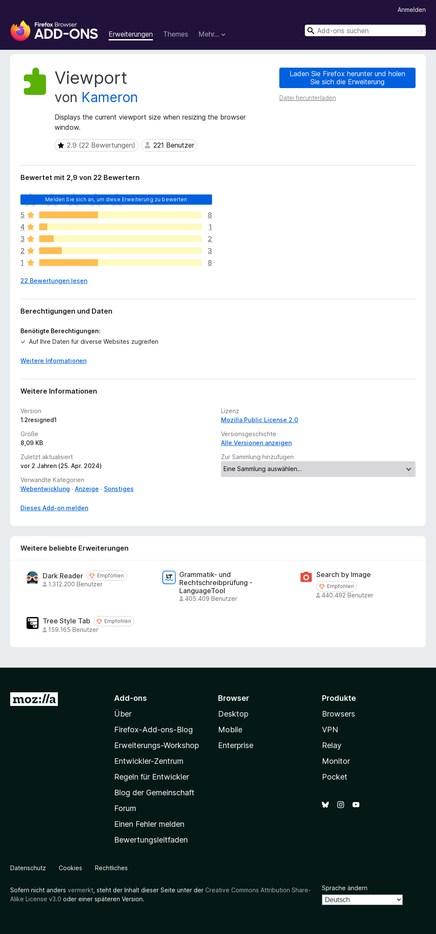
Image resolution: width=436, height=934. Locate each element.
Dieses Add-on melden (54, 507)
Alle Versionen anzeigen (256, 442)
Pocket (334, 776)
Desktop (233, 713)
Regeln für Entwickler (151, 776)
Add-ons (130, 698)
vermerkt (80, 890)
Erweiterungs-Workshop (156, 745)
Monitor (336, 761)
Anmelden (412, 9)
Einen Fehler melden (149, 824)
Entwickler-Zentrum (149, 761)
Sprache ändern (344, 887)
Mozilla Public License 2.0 (259, 419)
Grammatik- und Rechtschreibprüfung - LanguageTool (215, 583)
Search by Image (343, 575)
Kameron (109, 97)
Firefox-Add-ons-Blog (153, 729)
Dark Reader (63, 576)
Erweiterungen (131, 34)
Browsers (338, 713)
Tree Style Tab (66, 621)
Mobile (230, 729)
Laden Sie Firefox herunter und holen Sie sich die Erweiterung (347, 77)
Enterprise (235, 745)
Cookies (70, 867)
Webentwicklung (45, 488)
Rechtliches (111, 867)
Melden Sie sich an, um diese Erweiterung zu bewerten (116, 199)
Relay (331, 745)
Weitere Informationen (53, 360)
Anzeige (87, 488)
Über (123, 713)
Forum (125, 808)
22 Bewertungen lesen (53, 280)
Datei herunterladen (307, 97)
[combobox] (365, 30)
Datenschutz (28, 867)
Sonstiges (119, 488)
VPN (330, 729)
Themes (175, 34)
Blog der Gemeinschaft (154, 792)
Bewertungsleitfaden (151, 839)
